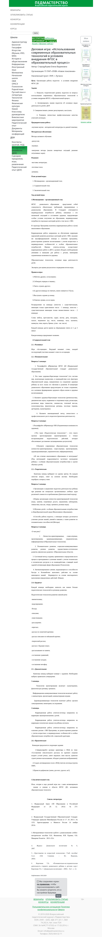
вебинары (43, 38)
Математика (17, 72)
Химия (15, 109)
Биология (16, 44)
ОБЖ (14, 81)
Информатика (18, 64)
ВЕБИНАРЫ (15, 10)
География (16, 47)
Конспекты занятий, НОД (18, 143)
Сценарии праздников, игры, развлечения (18, 160)
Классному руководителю (18, 113)
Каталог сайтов (86, 122)
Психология (17, 86)
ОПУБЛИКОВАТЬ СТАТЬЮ (21, 14)
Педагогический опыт (19, 124)
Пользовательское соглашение (46, 907)
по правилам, (43, 884)
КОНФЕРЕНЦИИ (17, 24)
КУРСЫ (13, 28)
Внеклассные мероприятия (18, 118)
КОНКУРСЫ (15, 19)
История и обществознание (19, 60)
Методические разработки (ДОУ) (18, 150)
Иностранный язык (18, 68)
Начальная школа (17, 76)
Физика (15, 100)
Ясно (58, 896)
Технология (17, 97)
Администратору (19, 42)
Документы (17, 128)
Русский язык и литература (18, 93)
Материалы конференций (18, 132)
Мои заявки (86, 39)
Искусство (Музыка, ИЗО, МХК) (18, 53)
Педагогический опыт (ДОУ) (19, 168)
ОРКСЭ (15, 83)
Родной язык (17, 89)
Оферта (61, 909)
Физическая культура (17, 104)
